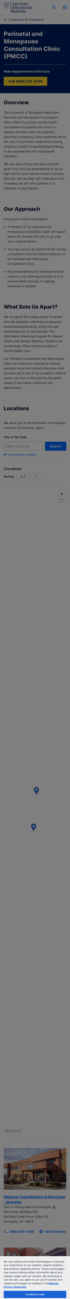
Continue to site (34, 1294)
